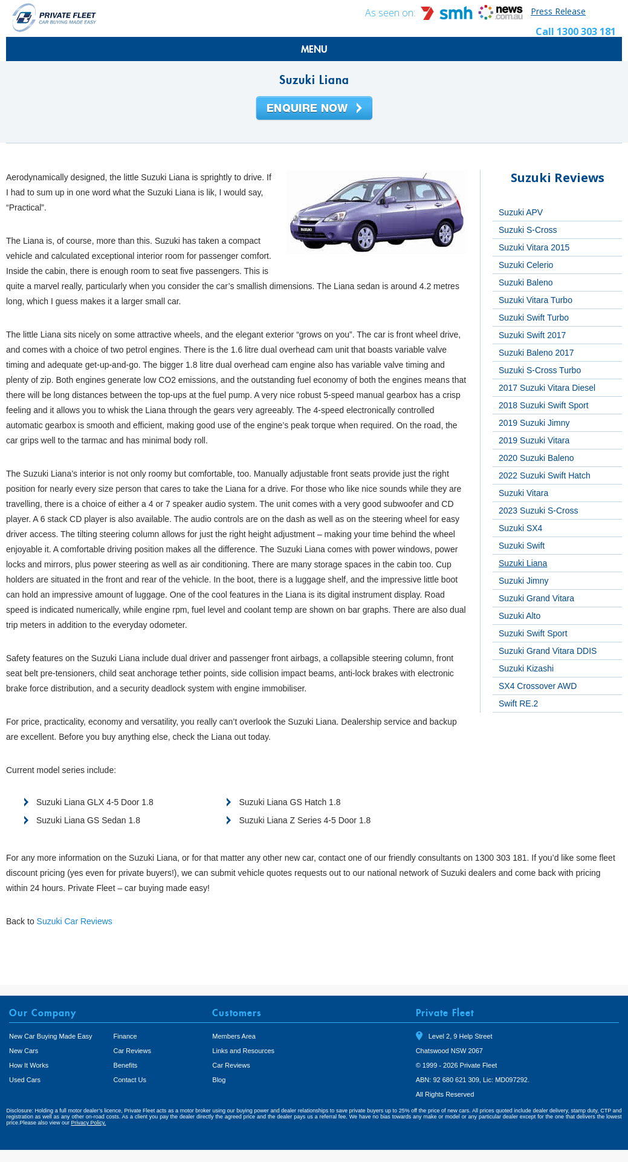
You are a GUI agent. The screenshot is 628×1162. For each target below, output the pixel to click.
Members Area (234, 1036)
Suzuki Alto (519, 616)
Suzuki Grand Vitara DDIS (548, 651)
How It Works (28, 1065)
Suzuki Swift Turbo (534, 317)
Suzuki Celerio (526, 265)
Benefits (126, 1065)
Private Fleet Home (54, 17)
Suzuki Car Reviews (74, 921)
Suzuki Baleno (526, 282)
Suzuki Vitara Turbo (535, 300)
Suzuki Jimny (523, 581)
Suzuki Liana (523, 563)
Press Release (558, 11)
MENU (314, 49)
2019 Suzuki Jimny (534, 423)
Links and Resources (243, 1050)
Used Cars (24, 1079)
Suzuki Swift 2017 (532, 335)
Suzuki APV (521, 212)
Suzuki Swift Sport (533, 633)
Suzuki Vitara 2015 (534, 247)
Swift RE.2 (518, 703)
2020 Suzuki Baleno (536, 458)
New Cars (23, 1050)
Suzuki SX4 (520, 528)
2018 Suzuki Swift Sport (544, 405)
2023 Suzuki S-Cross (538, 510)
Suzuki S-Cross (528, 230)
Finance (125, 1036)
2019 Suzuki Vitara (534, 440)
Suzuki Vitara (523, 493)
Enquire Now (314, 109)
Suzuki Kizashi (526, 668)
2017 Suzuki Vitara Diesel (547, 388)
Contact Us (130, 1079)
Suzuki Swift (522, 545)
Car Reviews (132, 1050)
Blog (218, 1079)
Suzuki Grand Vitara (536, 598)
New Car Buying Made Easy (50, 1036)
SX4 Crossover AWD (538, 686)
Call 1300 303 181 (576, 31)
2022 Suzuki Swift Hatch (545, 475)
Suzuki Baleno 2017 (536, 352)
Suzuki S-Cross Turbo (540, 370)
